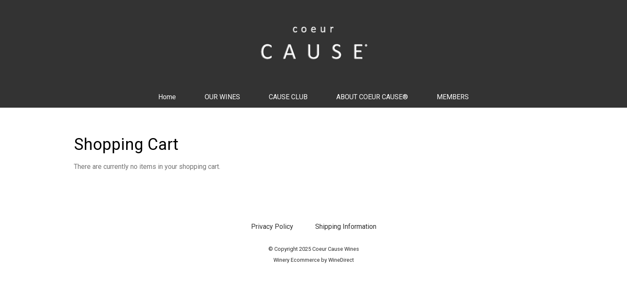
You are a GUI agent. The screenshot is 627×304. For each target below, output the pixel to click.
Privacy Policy (272, 227)
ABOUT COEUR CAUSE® (372, 97)
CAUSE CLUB (288, 97)
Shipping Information (345, 227)
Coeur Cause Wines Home (313, 43)
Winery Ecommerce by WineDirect (313, 260)
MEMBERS (453, 97)
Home (167, 97)
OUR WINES (222, 97)
